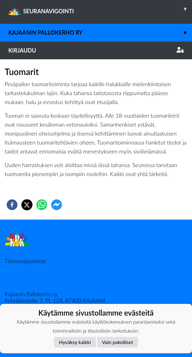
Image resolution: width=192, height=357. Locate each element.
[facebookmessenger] (56, 204)
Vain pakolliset (117, 342)
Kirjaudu (96, 50)
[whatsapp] (41, 204)
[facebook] (12, 204)
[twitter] (26, 204)
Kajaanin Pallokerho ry (100, 32)
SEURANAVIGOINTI (100, 9)
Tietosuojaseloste (25, 261)
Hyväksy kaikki (75, 342)
